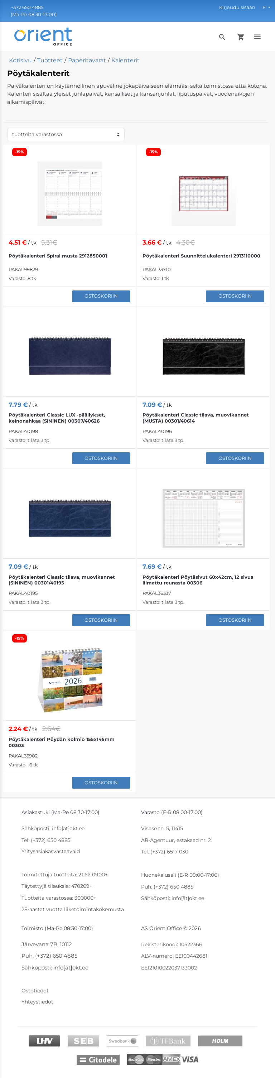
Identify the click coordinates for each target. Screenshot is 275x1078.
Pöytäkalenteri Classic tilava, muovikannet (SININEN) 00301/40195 (62, 580)
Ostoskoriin (101, 296)
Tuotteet (50, 60)
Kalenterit (125, 60)
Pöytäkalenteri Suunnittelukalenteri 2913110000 (201, 256)
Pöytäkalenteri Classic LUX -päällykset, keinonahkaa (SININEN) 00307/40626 (57, 418)
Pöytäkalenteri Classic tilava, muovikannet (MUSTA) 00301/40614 (196, 418)
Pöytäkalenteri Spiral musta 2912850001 (58, 256)
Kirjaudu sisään (237, 7)
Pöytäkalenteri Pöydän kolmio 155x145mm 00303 (62, 742)
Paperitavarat (87, 60)
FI (264, 7)
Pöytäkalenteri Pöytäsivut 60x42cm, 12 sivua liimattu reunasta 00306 (198, 580)
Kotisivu (20, 60)
